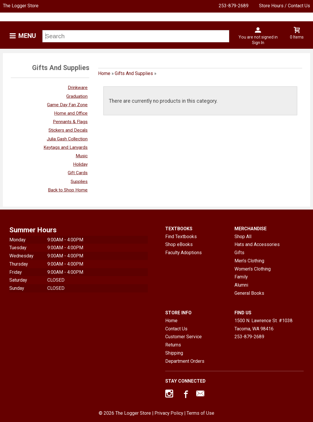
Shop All (242, 236)
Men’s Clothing (249, 261)
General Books (249, 293)
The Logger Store (21, 5)
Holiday (80, 164)
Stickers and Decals (68, 130)
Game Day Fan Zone (67, 104)
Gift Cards (78, 172)
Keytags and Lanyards (66, 147)
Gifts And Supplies (134, 73)
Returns (173, 345)
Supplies (79, 181)
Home (104, 73)
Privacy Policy (168, 413)
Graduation (77, 96)
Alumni (241, 285)
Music (82, 155)
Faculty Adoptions (183, 252)
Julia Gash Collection (67, 139)
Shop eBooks (179, 244)
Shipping (174, 353)
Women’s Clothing (252, 269)
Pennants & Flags (70, 121)
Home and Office (71, 113)
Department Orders (184, 361)
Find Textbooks (181, 236)
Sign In (258, 42)
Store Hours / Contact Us (284, 5)
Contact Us (176, 329)
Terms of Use (200, 413)
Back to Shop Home (68, 190)
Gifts (239, 252)
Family (241, 277)
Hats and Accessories (257, 244)
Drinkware (78, 87)
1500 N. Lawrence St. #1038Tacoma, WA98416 (263, 325)
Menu (27, 35)
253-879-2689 (233, 5)
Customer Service (183, 336)
